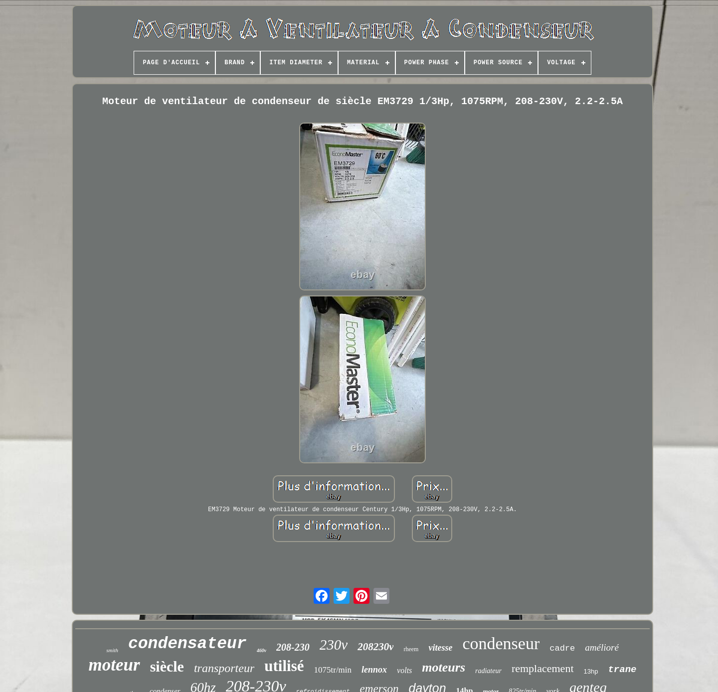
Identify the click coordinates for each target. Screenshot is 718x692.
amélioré (602, 647)
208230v (375, 647)
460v (261, 650)
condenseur (500, 643)
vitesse (440, 648)
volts (404, 670)
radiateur (488, 671)
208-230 (293, 647)
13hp (591, 671)
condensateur (187, 644)
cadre (562, 648)
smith (112, 650)
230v (334, 645)
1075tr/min (333, 670)
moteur (114, 665)
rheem (410, 649)
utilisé (284, 666)
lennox (374, 670)
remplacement (543, 668)
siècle (167, 666)
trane (622, 669)
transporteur (224, 668)
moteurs (443, 667)
